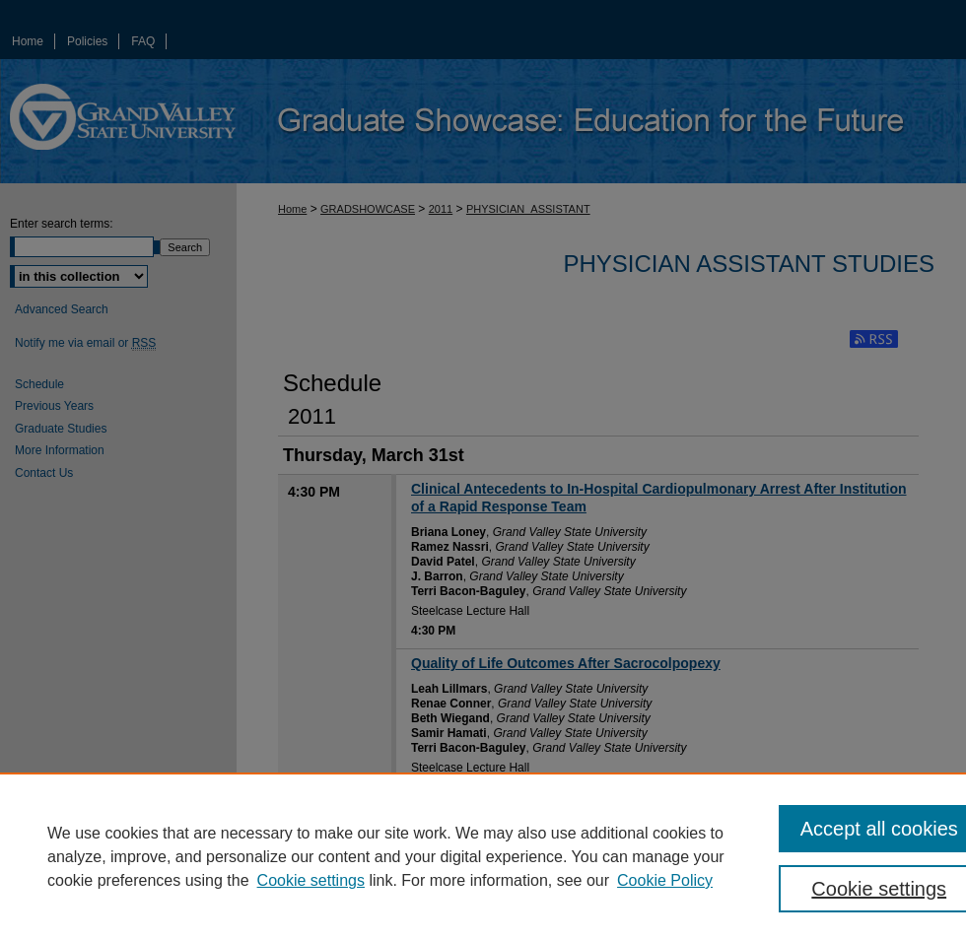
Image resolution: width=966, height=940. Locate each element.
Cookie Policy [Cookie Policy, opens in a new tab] (665, 880)
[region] (483, 856)
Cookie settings (311, 880)
